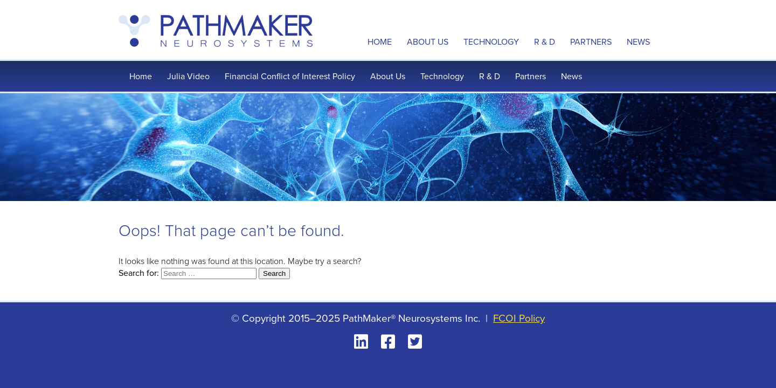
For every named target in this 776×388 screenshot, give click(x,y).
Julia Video (188, 76)
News (638, 42)
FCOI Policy (519, 318)
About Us (427, 42)
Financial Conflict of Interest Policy (290, 76)
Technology (491, 42)
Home (380, 42)
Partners (591, 42)
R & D (544, 42)
